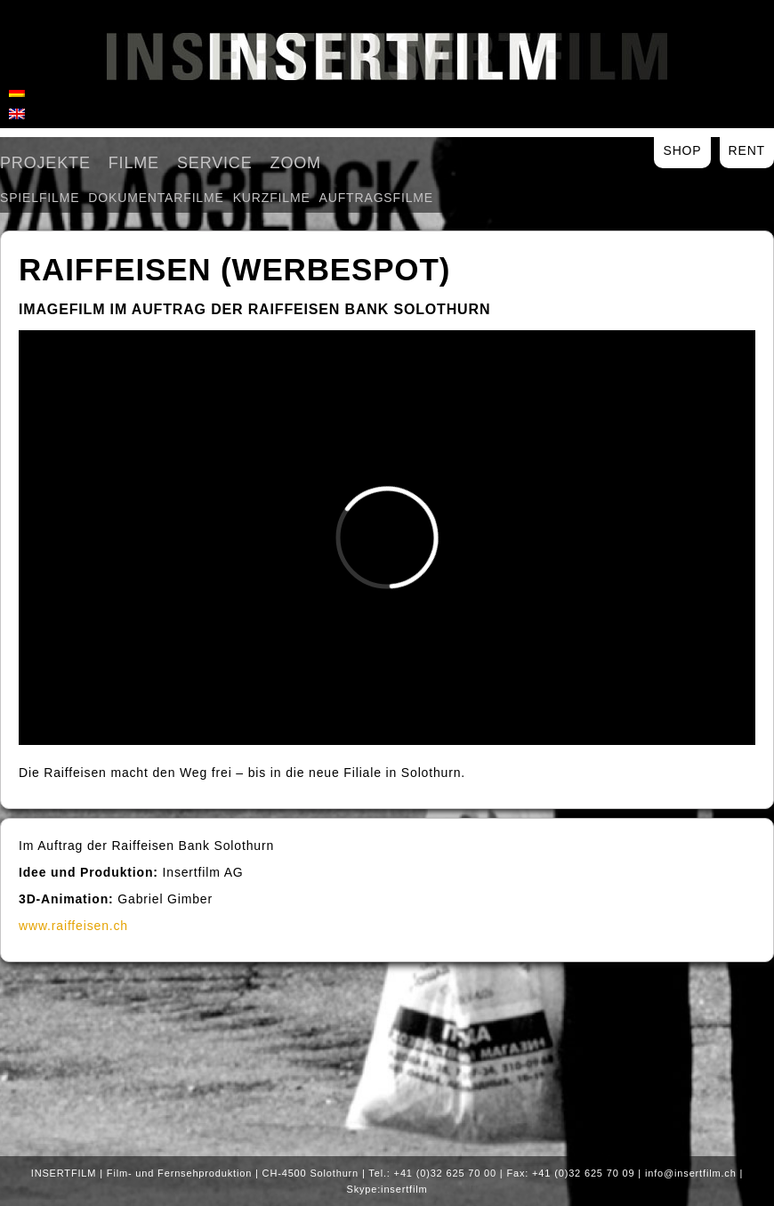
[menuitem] (17, 90)
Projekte (45, 163)
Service (215, 163)
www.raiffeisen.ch (73, 926)
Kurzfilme (271, 197)
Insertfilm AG (387, 56)
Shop (682, 150)
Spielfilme (39, 197)
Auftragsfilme (376, 197)
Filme (134, 163)
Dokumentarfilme (155, 197)
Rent (747, 150)
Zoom (295, 163)
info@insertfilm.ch (691, 1173)
